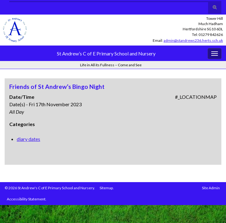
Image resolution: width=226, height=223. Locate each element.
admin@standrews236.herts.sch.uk (193, 40)
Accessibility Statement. (26, 199)
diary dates (28, 139)
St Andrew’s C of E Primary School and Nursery (106, 53)
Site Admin (211, 188)
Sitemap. (107, 188)
